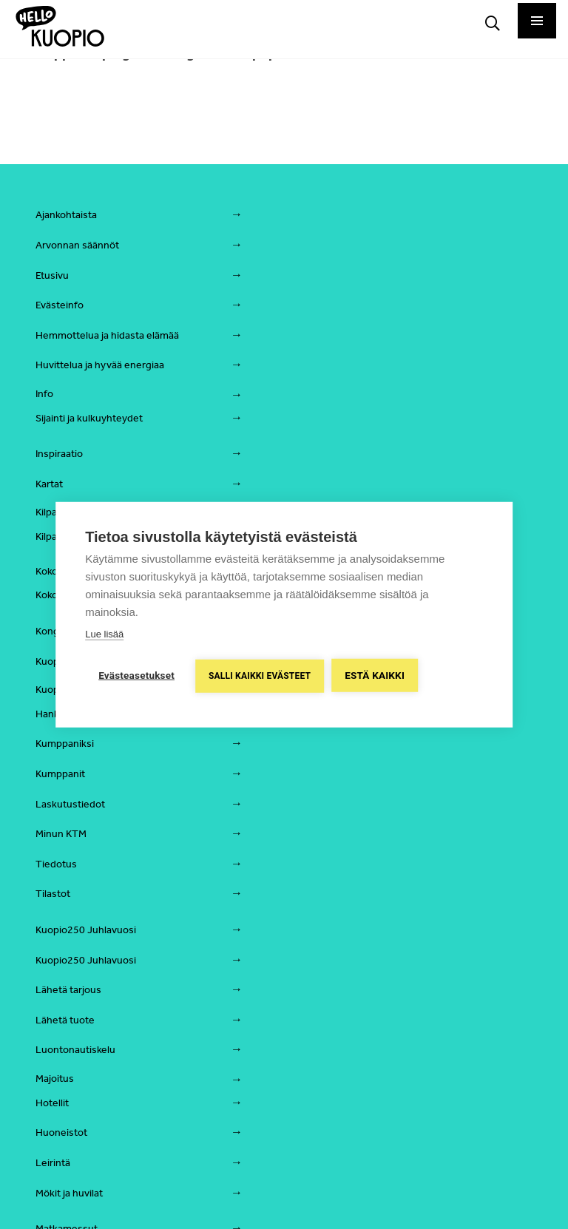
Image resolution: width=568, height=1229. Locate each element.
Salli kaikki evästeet (260, 676)
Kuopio (51, 661)
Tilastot (53, 893)
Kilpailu (51, 512)
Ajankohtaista (66, 215)
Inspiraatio (59, 453)
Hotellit (52, 1103)
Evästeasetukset (136, 675)
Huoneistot (61, 1132)
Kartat (49, 484)
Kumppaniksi (65, 743)
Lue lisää (104, 634)
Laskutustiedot (70, 804)
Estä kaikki (375, 675)
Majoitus (55, 1078)
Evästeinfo (60, 305)
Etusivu (52, 275)
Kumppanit (60, 774)
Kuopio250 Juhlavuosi (86, 930)
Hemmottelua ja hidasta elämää (107, 335)
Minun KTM (61, 833)
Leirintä (53, 1163)
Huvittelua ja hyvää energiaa (100, 365)
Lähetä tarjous (68, 989)
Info (44, 393)
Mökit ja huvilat (69, 1193)
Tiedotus (56, 864)
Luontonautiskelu (75, 1049)
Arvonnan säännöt (77, 245)
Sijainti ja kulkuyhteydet (89, 418)
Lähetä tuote (65, 1020)
